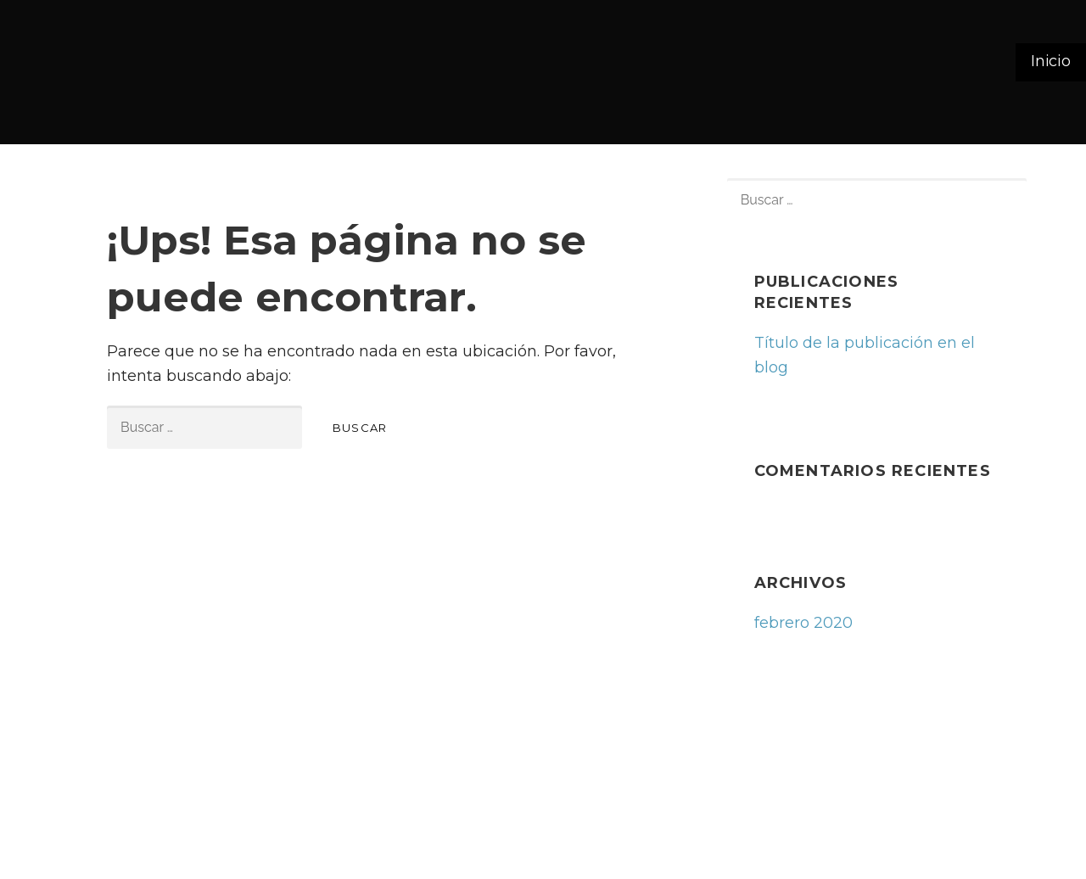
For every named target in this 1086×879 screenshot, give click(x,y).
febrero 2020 (803, 622)
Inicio (1051, 61)
